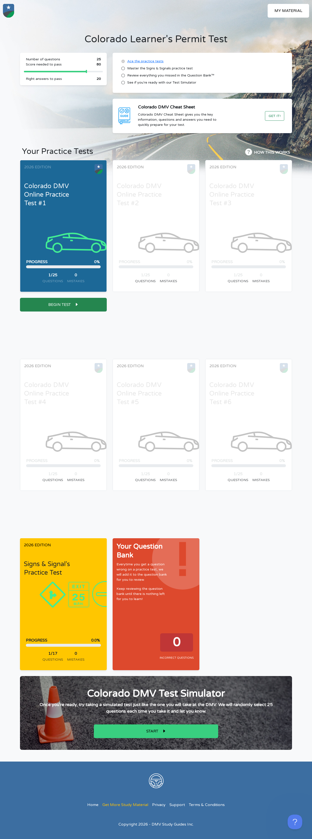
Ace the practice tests (145, 61)
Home (92, 804)
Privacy (159, 804)
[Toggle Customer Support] (295, 822)
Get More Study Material (125, 804)
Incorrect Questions (177, 657)
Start (152, 731)
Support (177, 804)
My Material (288, 10)
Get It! (275, 116)
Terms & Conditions (207, 804)
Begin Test (59, 304)
